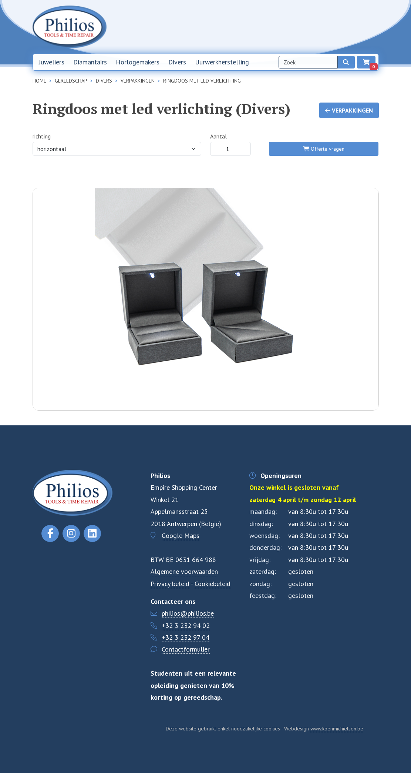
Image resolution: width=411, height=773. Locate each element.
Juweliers (51, 62)
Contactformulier (186, 649)
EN (371, 27)
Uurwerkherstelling (222, 62)
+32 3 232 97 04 (185, 637)
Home (244, 26)
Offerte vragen (323, 148)
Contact (332, 26)
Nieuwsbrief (273, 26)
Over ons (305, 26)
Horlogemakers (137, 62)
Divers (177, 62)
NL (354, 27)
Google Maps (180, 535)
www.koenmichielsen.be (336, 728)
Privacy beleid (170, 583)
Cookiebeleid (212, 583)
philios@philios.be (188, 613)
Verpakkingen (349, 110)
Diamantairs (90, 62)
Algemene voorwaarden (184, 571)
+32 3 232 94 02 (186, 625)
